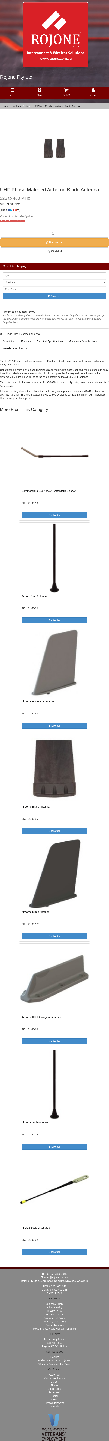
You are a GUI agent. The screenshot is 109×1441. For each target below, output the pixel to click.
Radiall (54, 1395)
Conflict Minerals (54, 1325)
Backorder (54, 242)
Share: (10, 210)
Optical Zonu (54, 1388)
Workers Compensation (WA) (54, 1364)
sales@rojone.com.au (54, 1277)
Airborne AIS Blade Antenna (38, 701)
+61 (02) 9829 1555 (54, 1273)
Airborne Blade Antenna (35, 806)
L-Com (54, 1381)
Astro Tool (54, 1374)
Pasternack (54, 1392)
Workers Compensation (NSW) (54, 1360)
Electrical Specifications (50, 341)
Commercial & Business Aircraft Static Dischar (49, 490)
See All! (54, 1406)
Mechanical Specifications (83, 341)
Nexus (54, 1385)
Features (26, 341)
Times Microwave (54, 1403)
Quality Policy (54, 1311)
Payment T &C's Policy (54, 1346)
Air (26, 106)
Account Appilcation (54, 1339)
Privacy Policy (54, 1307)
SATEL (54, 1399)
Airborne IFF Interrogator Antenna (41, 1017)
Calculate (54, 296)
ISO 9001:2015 (54, 1314)
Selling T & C (54, 1342)
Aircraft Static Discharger (36, 1227)
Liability (54, 1357)
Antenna (17, 106)
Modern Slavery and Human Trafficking (54, 1328)
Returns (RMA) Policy (54, 1321)
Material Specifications (15, 348)
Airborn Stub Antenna (34, 596)
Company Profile (54, 1303)
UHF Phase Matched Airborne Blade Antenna (56, 106)
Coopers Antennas (54, 1378)
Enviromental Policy (54, 1318)
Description (9, 341)
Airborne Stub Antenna (35, 1122)
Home (6, 106)
